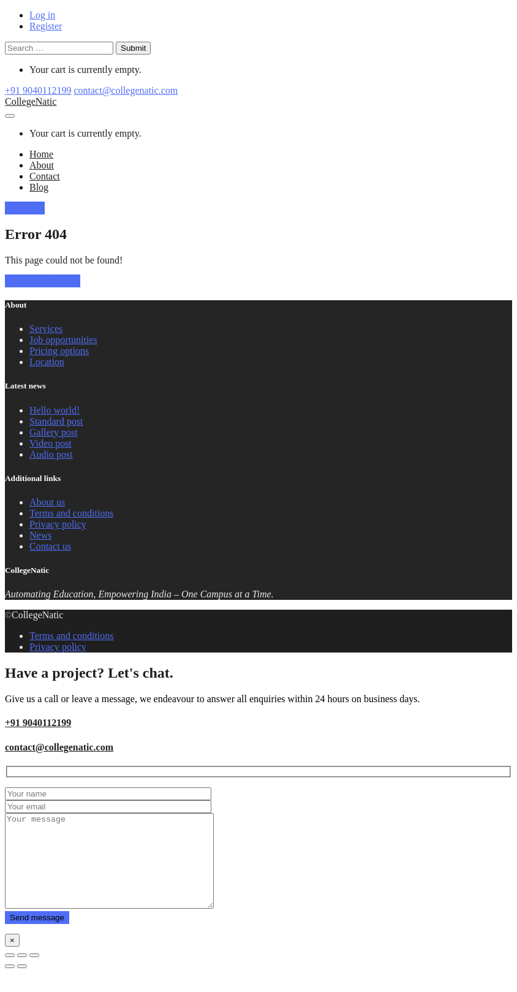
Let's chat (24, 208)
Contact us (50, 546)
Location (46, 362)
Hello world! (54, 410)
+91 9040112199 (38, 90)
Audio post (51, 454)
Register (45, 26)
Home (41, 154)
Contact (44, 176)
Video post (50, 443)
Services (45, 329)
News (40, 535)
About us (47, 502)
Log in (42, 15)
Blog (38, 187)
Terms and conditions (71, 513)
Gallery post (53, 432)
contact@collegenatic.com (126, 90)
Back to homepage (42, 281)
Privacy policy (57, 524)
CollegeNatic (30, 101)
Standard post (56, 421)
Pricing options (59, 351)
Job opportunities (63, 340)
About (41, 165)
